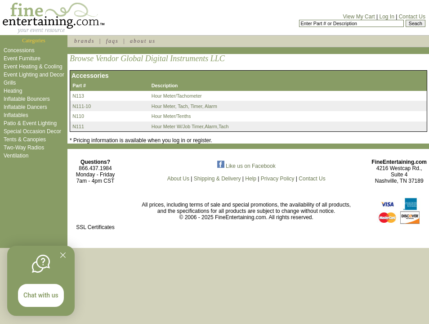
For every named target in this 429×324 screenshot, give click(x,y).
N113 (78, 96)
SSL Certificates (95, 227)
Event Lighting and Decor (34, 75)
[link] (95, 208)
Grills (10, 83)
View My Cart (359, 17)
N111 (78, 126)
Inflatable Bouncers (27, 99)
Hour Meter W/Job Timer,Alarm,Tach (190, 126)
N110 (78, 116)
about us (143, 41)
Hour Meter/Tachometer (177, 96)
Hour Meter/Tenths (171, 116)
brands (84, 41)
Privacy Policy (278, 179)
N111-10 (81, 106)
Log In (386, 17)
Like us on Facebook (246, 166)
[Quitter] (63, 255)
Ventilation (16, 156)
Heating (13, 91)
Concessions (19, 50)
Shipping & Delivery (217, 179)
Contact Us (412, 17)
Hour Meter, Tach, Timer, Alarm (184, 106)
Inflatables (16, 115)
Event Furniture (22, 58)
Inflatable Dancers (25, 107)
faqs (112, 41)
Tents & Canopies (25, 139)
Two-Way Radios (24, 147)
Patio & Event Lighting (30, 123)
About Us (178, 179)
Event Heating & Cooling (33, 66)
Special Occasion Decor (32, 131)
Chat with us (40, 295)
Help (250, 179)
